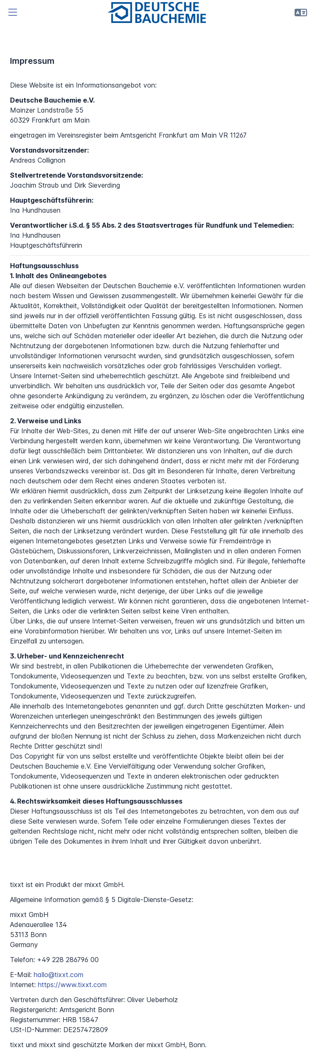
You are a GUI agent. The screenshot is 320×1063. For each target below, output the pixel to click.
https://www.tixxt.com (72, 984)
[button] (12, 12)
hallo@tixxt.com (58, 974)
